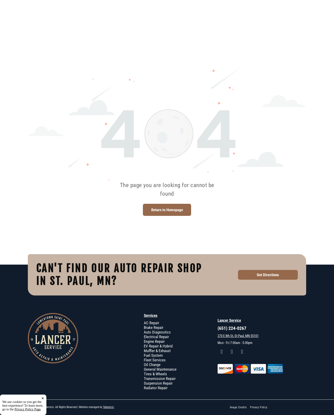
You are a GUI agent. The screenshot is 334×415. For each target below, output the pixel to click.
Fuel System (153, 355)
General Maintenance (160, 369)
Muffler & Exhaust (157, 350)
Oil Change (152, 364)
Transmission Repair (160, 378)
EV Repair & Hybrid (158, 346)
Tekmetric (108, 407)
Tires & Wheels (155, 374)
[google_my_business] (242, 352)
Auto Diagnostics (157, 332)
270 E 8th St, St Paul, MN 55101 (238, 336)
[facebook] (222, 352)
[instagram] (232, 352)
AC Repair (151, 323)
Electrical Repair (156, 336)
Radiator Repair (155, 388)
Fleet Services (155, 360)
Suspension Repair (158, 383)
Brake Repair (153, 327)
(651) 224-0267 (232, 328)
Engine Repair (154, 341)
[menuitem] (240, 407)
